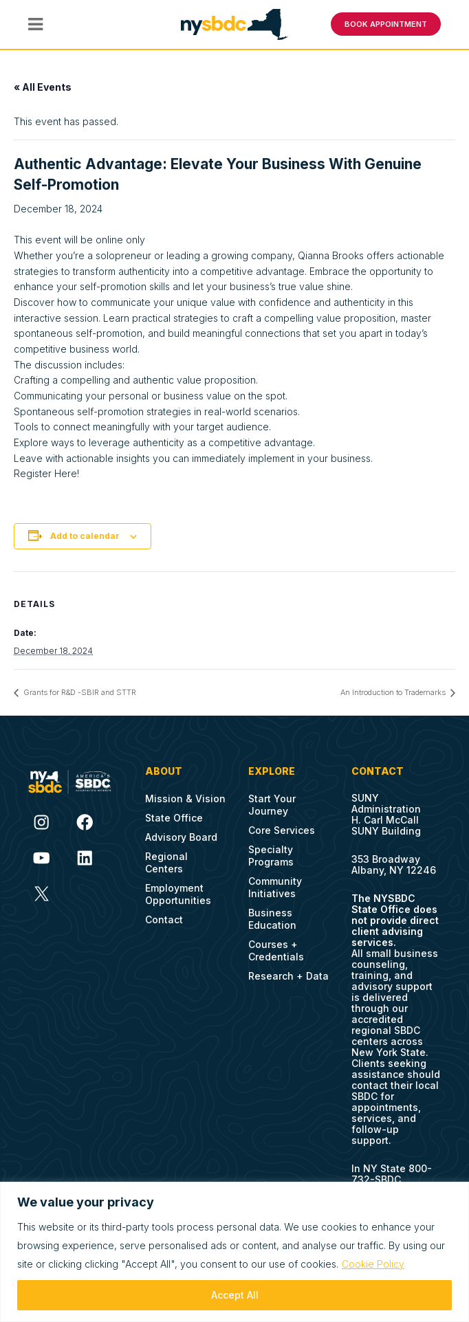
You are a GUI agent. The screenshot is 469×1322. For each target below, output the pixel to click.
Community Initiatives (275, 887)
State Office (174, 818)
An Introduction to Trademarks (394, 692)
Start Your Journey (272, 805)
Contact (164, 919)
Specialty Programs (271, 856)
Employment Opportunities (178, 894)
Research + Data (288, 976)
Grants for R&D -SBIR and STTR (78, 692)
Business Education (272, 919)
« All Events (43, 86)
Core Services (281, 830)
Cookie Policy (373, 1264)
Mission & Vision (185, 798)
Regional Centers (166, 862)
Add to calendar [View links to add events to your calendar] (85, 535)
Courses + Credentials (276, 950)
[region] (234, 1252)
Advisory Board (181, 837)
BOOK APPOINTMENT (386, 24)
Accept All (235, 1295)
